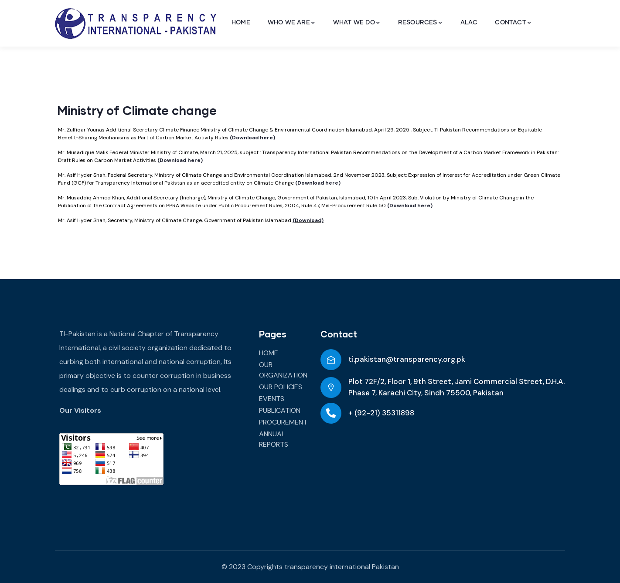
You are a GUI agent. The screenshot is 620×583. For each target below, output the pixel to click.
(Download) (308, 220)
